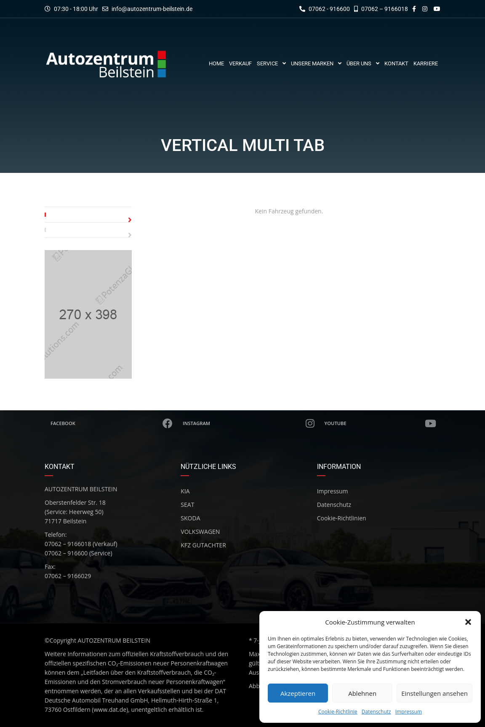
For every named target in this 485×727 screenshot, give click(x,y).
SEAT (187, 505)
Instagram (248, 423)
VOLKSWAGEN (200, 532)
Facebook (112, 423)
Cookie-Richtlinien (341, 518)
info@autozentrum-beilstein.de (152, 8)
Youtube (380, 423)
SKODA (190, 518)
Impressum (408, 711)
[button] (468, 622)
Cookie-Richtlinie (337, 711)
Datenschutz (376, 711)
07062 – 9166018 (381, 8)
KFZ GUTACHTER (203, 545)
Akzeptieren (297, 693)
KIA (185, 491)
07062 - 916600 (324, 8)
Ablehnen (362, 693)
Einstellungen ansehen (434, 693)
